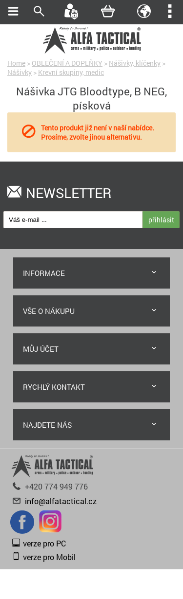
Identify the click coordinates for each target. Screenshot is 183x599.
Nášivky (19, 72)
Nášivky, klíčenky (135, 63)
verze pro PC (44, 543)
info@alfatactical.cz (61, 501)
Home (16, 63)
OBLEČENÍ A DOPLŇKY (67, 63)
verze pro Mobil (49, 557)
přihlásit (161, 219)
